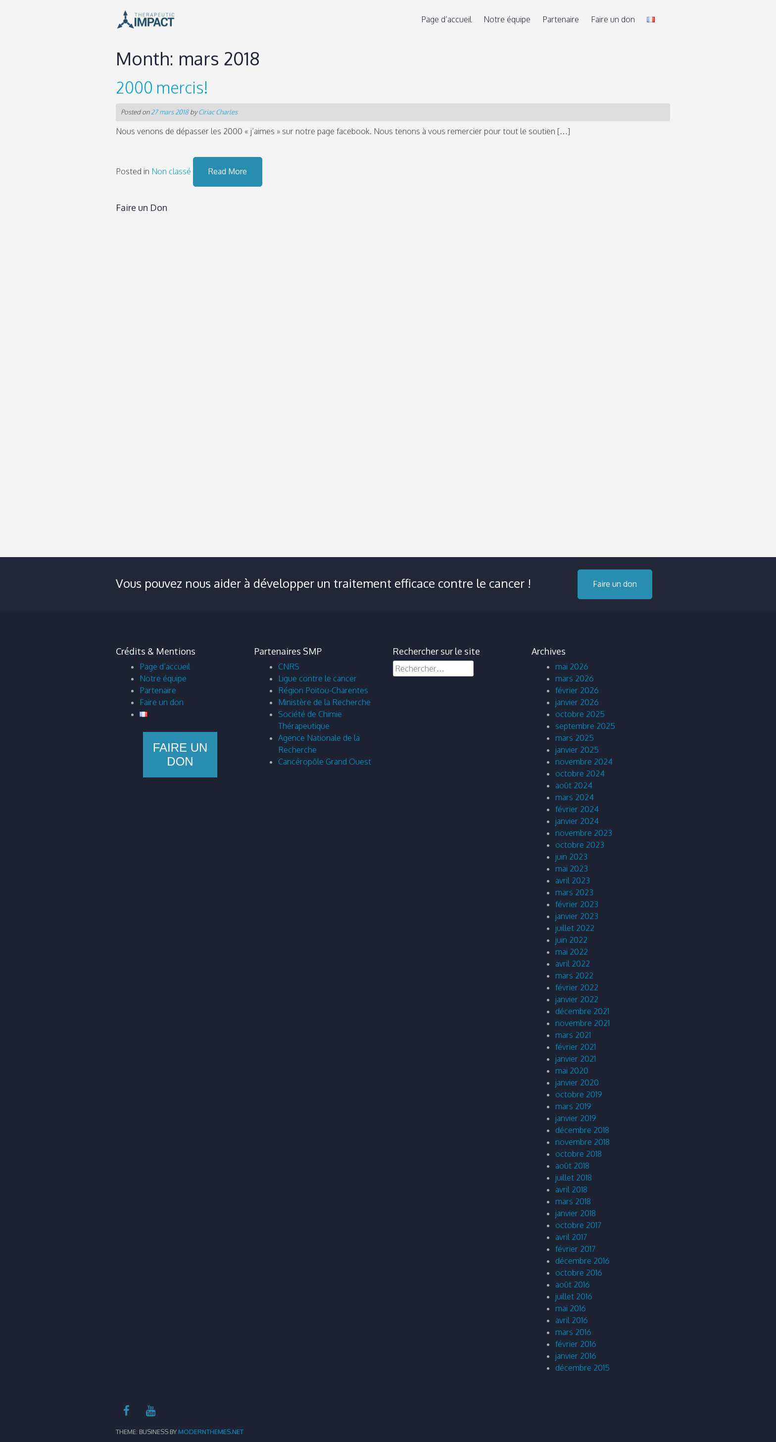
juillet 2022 (574, 928)
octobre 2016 (578, 1273)
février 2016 (575, 1344)
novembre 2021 (582, 1023)
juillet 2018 (573, 1178)
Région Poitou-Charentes (323, 690)
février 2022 (576, 987)
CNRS (288, 666)
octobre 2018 (578, 1154)
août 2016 (572, 1284)
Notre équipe (507, 19)
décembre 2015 (582, 1368)
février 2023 (576, 904)
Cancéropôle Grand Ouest (324, 762)
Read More (227, 171)
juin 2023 (571, 857)
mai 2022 (571, 952)
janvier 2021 (575, 1059)
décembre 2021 (582, 1011)
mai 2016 (570, 1308)
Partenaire (560, 19)
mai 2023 (571, 869)
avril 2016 (571, 1320)
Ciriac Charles (218, 112)
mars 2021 (573, 1035)
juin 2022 (571, 940)
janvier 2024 (577, 821)
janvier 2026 (577, 702)
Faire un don (613, 19)
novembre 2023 (583, 833)
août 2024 (573, 785)
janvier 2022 (576, 999)
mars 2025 (574, 738)
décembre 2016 (582, 1261)
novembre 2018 (582, 1142)
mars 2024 (574, 797)
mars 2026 (574, 678)
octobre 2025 (580, 714)
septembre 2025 (585, 726)
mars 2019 (573, 1106)
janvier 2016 (575, 1356)
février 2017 (575, 1249)
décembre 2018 (582, 1130)
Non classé (171, 171)
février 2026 (577, 690)
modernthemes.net (210, 1432)
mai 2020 (571, 1071)
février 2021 (575, 1047)
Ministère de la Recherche (324, 702)
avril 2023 (572, 880)
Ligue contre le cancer (317, 678)
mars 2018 (573, 1201)
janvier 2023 (576, 916)
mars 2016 (573, 1332)
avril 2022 (572, 964)
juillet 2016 (573, 1296)
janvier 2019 (575, 1118)
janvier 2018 (575, 1213)
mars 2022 (574, 975)
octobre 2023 (579, 845)
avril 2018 (571, 1189)
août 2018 (572, 1166)
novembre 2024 (584, 762)
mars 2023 (574, 892)
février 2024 (577, 809)
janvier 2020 (577, 1082)
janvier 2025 (577, 750)
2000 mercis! (162, 87)
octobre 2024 (580, 773)
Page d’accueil (446, 19)
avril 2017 (571, 1237)
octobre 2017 (578, 1225)
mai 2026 (571, 666)
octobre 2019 (578, 1094)
